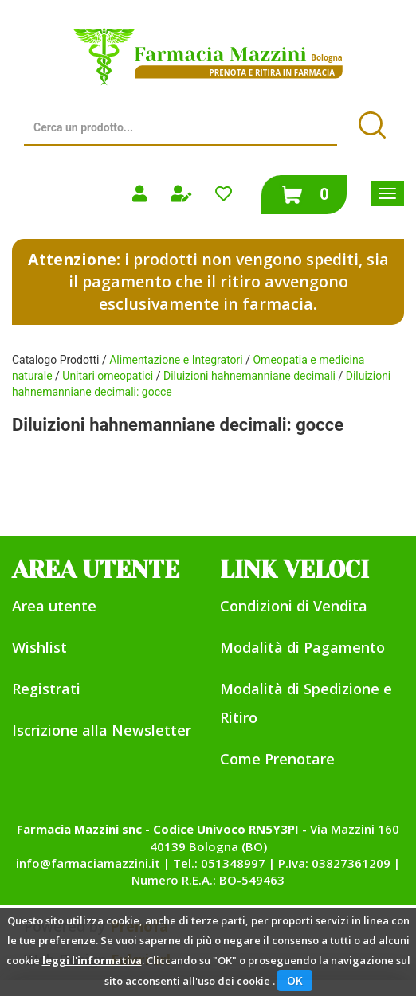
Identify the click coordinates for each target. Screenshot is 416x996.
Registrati (46, 688)
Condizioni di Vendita (293, 605)
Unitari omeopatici (107, 375)
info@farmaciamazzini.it (88, 863)
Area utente (54, 605)
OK (295, 980)
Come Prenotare (277, 758)
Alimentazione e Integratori (176, 359)
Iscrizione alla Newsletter (101, 730)
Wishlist (39, 647)
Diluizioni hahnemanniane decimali (249, 375)
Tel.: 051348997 (219, 863)
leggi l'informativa (92, 960)
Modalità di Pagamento (302, 647)
